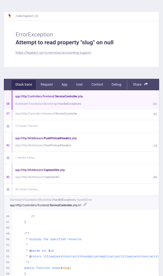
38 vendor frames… (27, 189)
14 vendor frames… (27, 126)
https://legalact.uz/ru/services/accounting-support (53, 53)
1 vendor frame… (25, 157)
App (65, 84)
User (79, 84)
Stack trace (23, 84)
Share (140, 84)
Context (97, 84)
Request (47, 84)
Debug (116, 84)
